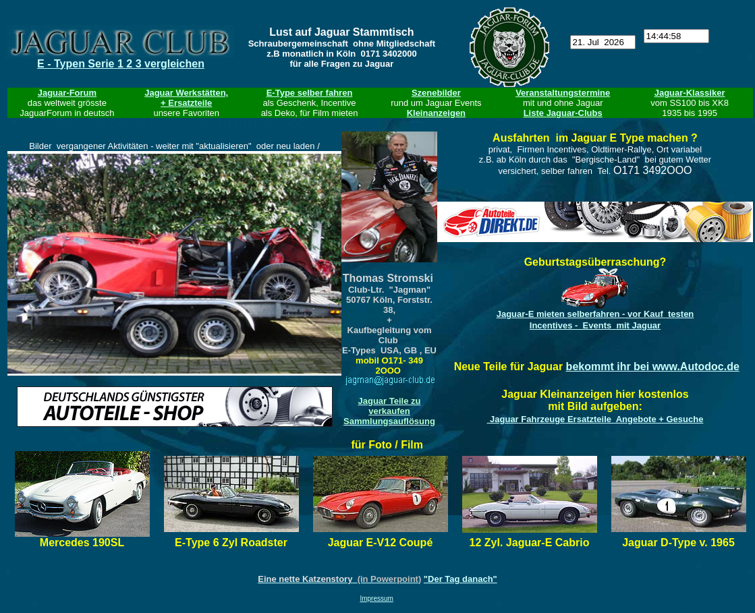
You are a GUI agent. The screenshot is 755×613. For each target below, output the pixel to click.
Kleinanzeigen (436, 113)
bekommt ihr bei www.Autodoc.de (652, 366)
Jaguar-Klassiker (689, 93)
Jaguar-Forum (67, 93)
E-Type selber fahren (310, 93)
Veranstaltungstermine (562, 93)
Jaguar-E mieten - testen (595, 314)
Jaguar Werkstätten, (186, 93)
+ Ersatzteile (186, 103)
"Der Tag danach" (460, 579)
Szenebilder (436, 93)
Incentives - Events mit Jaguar (595, 325)
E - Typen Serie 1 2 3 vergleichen (120, 63)
